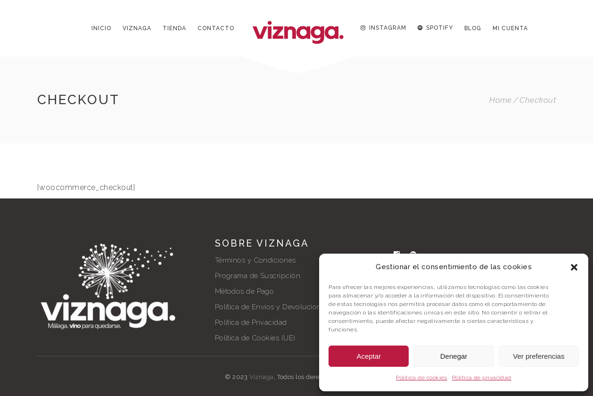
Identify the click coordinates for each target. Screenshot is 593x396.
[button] (574, 267)
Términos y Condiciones (255, 260)
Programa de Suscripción (257, 276)
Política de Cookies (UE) (255, 338)
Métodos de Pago (244, 291)
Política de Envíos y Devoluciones (272, 307)
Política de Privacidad (251, 322)
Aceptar (368, 356)
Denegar (454, 356)
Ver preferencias (538, 356)
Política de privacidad (481, 377)
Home (500, 100)
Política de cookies (421, 377)
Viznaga (261, 376)
